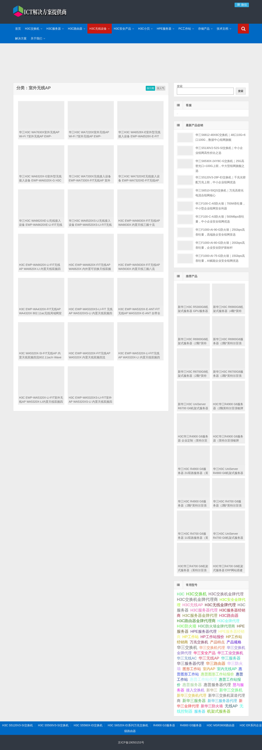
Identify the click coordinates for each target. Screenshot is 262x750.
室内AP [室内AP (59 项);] (209, 669)
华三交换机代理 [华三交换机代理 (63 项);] (212, 648)
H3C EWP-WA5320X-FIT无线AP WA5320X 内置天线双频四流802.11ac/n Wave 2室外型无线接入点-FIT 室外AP (90, 355)
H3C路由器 (75, 28)
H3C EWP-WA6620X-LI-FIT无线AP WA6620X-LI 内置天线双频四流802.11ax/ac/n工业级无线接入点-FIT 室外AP (40, 267)
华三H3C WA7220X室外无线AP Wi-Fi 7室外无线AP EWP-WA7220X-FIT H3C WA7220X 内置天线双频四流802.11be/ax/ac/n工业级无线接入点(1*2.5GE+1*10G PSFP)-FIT (90, 134)
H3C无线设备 (98, 28)
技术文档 (222, 28)
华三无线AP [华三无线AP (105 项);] (209, 658)
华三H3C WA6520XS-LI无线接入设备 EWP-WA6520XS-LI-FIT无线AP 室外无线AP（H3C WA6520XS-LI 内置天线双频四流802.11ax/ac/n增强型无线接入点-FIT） (90, 223)
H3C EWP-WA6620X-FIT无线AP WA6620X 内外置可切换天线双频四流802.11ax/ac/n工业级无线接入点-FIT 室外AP (91, 267)
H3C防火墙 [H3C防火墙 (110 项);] (186, 626)
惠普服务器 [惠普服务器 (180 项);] (192, 685)
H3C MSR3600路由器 (221, 725)
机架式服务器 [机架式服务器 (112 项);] (218, 711)
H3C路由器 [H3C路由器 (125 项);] (228, 615)
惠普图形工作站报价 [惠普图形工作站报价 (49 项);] (217, 674)
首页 (18, 28)
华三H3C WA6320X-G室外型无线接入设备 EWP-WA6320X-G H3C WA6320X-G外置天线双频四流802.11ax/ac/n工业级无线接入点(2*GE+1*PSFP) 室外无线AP (40, 178)
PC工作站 (184, 28)
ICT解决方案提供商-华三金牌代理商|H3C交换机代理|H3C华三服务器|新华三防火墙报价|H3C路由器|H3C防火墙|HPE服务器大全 (39, 11)
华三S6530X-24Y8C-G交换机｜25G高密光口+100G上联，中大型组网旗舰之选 (219, 165)
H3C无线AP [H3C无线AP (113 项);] (192, 605)
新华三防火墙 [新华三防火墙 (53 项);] (212, 706)
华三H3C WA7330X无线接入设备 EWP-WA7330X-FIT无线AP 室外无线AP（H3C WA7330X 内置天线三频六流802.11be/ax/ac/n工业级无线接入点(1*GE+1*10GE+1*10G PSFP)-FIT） (91, 178)
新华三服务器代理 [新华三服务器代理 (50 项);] (222, 701)
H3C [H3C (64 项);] (180, 594)
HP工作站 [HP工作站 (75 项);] (190, 637)
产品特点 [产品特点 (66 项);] (217, 642)
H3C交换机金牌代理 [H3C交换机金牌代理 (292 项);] (226, 594)
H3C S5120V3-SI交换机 (17, 725)
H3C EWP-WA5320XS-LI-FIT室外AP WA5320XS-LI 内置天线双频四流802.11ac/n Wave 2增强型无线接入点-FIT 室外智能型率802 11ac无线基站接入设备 (90, 400)
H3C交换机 (32, 28)
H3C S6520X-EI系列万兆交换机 (128, 725)
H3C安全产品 (122, 28)
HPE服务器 (164, 28)
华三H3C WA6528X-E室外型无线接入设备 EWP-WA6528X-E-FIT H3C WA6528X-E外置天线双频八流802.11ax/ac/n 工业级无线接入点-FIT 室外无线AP (139, 134)
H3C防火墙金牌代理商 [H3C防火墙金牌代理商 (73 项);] (216, 626)
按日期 (150, 88)
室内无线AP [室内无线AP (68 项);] (227, 669)
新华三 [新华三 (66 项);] (211, 690)
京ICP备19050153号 (131, 742)
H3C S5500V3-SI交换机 (53, 725)
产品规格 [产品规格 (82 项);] (234, 642)
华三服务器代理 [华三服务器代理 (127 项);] (190, 663)
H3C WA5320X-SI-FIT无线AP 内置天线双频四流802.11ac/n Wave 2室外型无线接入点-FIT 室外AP (40, 355)
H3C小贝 (144, 28)
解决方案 (21, 38)
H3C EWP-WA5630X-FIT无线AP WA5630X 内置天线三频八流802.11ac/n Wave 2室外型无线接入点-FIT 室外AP (139, 267)
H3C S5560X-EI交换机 (88, 725)
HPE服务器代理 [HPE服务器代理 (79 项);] (203, 631)
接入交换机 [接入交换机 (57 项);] (195, 690)
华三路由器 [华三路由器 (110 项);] (215, 663)
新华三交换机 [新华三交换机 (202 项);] (231, 690)
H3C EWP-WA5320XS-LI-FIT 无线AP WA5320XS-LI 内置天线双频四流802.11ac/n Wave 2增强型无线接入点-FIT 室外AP (91, 311)
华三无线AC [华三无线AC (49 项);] (187, 658)
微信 (242, 4)
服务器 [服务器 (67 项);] (199, 711)
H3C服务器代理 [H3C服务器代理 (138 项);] (204, 610)
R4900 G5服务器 (191, 725)
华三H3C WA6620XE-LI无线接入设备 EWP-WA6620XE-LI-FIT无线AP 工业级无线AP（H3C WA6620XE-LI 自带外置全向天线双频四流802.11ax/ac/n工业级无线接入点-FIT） (41, 223)
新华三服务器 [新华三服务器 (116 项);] (194, 701)
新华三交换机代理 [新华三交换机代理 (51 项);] (191, 695)
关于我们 (36, 38)
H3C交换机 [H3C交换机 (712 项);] (196, 594)
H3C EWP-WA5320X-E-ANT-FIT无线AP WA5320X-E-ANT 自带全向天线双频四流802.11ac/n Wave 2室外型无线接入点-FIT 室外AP (139, 311)
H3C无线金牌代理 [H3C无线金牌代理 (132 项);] (220, 605)
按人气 (160, 88)
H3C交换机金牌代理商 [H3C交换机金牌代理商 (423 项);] (197, 599)
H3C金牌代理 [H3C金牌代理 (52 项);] (228, 621)
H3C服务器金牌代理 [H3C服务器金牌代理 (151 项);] (199, 615)
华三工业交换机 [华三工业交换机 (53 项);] (230, 653)
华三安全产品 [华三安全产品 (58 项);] (204, 653)
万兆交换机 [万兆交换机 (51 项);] (199, 642)
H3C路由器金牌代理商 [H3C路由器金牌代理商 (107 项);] (196, 621)
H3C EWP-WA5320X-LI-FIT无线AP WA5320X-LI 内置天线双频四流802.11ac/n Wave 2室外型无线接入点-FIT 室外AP (139, 355)
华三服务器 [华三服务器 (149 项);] (231, 658)
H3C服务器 (53, 28)
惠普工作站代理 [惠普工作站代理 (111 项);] (203, 679)
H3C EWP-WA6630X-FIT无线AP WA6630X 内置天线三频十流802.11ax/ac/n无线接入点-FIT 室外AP (140, 223)
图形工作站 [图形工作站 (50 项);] (192, 669)
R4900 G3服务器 (164, 725)
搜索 (180, 86)
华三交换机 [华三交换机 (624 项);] (187, 647)
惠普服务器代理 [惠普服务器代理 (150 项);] (217, 685)
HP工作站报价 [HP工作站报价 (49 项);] (212, 637)
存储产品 (204, 28)
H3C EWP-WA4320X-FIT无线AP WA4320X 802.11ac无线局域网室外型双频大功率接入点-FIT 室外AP (40, 311)
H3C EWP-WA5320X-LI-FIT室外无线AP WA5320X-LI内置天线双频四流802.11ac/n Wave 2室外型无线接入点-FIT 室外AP (41, 400)
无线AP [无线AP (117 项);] (231, 706)
